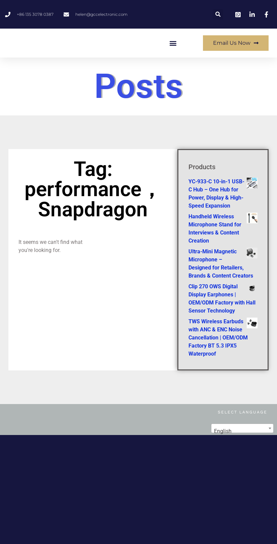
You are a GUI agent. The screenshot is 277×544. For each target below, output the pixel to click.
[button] (218, 14)
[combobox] (242, 444)
